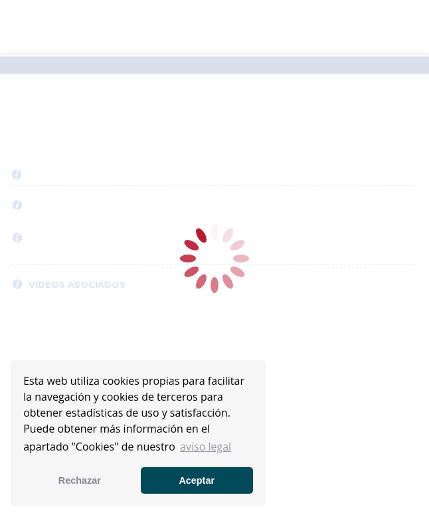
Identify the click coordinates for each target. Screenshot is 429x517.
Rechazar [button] (79, 480)
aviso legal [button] (205, 446)
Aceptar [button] (196, 480)
